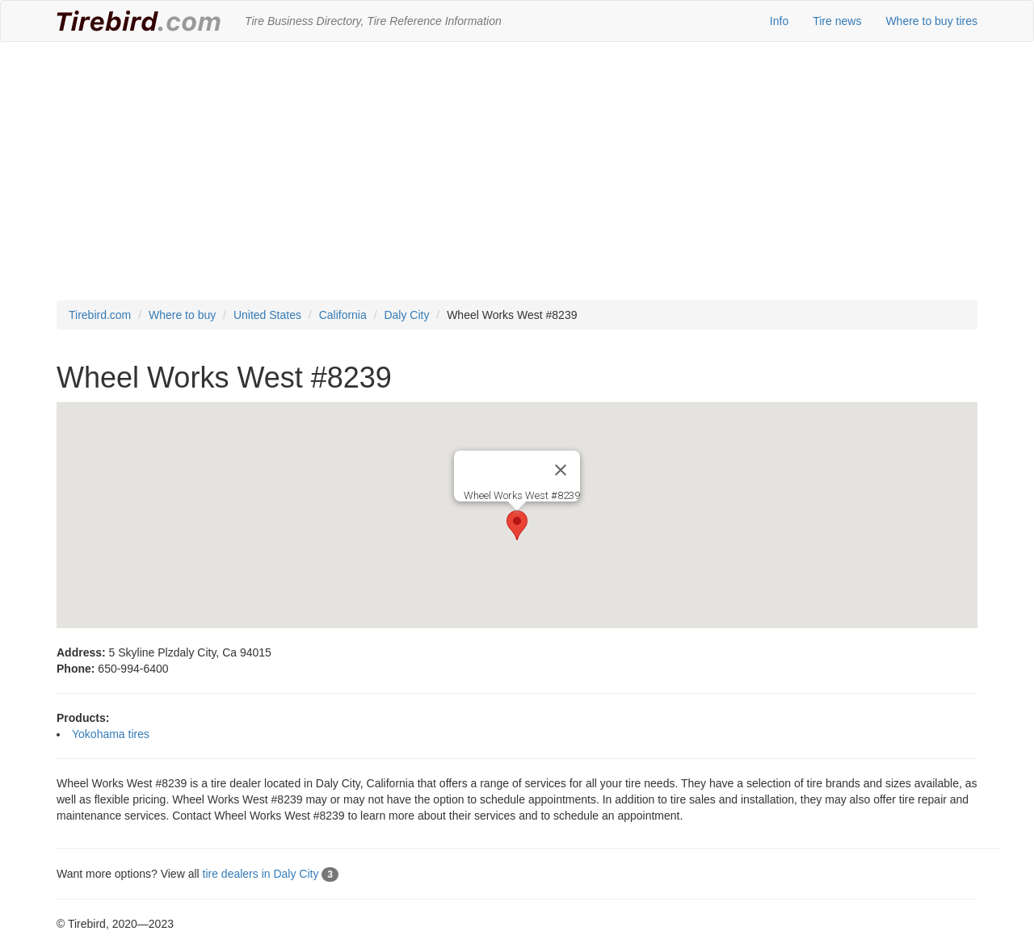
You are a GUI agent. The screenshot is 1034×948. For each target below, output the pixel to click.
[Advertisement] (517, 171)
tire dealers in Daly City (271, 873)
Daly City (406, 314)
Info (779, 21)
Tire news (837, 21)
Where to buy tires (931, 21)
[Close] (560, 470)
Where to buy (182, 314)
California (343, 314)
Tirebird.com (100, 314)
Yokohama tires (110, 734)
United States (267, 314)
